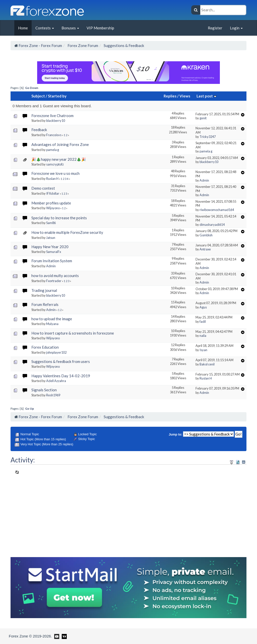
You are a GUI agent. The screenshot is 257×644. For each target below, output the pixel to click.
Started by (57, 96)
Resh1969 (53, 395)
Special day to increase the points (59, 218)
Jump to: (175, 434)
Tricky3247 (208, 137)
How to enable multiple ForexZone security (67, 232)
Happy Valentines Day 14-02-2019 (60, 375)
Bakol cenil (207, 364)
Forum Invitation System (51, 260)
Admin (204, 180)
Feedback (39, 129)
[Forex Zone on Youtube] (56, 636)
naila (203, 336)
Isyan (203, 350)
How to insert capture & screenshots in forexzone (72, 333)
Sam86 (51, 223)
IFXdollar (52, 193)
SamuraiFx (53, 252)
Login (236, 28)
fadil (203, 321)
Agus (203, 307)
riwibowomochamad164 (217, 210)
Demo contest (43, 188)
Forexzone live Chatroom (52, 115)
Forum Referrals (44, 304)
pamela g (52, 150)
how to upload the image (51, 318)
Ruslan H (52, 179)
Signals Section (44, 390)
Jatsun (50, 238)
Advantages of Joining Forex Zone (60, 144)
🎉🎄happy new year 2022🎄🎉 (58, 159)
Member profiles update (51, 203)
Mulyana (52, 324)
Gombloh (206, 235)
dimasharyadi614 (212, 225)
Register (215, 28)
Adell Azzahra (56, 381)
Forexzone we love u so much (55, 173)
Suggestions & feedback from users (60, 361)
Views (184, 96)
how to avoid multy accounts (55, 275)
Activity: (23, 460)
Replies (170, 96)
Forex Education (45, 347)
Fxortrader (53, 281)
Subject (38, 96)
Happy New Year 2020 (50, 246)
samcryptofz (55, 164)
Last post (207, 96)
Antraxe (205, 249)
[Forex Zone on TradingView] (63, 636)
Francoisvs (53, 135)
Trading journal (44, 290)
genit (203, 118)
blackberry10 (55, 121)
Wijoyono (53, 208)
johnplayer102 (56, 352)
